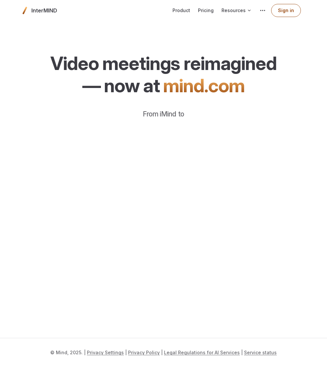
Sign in (286, 10)
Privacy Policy (144, 352)
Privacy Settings (105, 352)
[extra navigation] (262, 10)
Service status (260, 352)
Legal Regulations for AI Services (202, 352)
